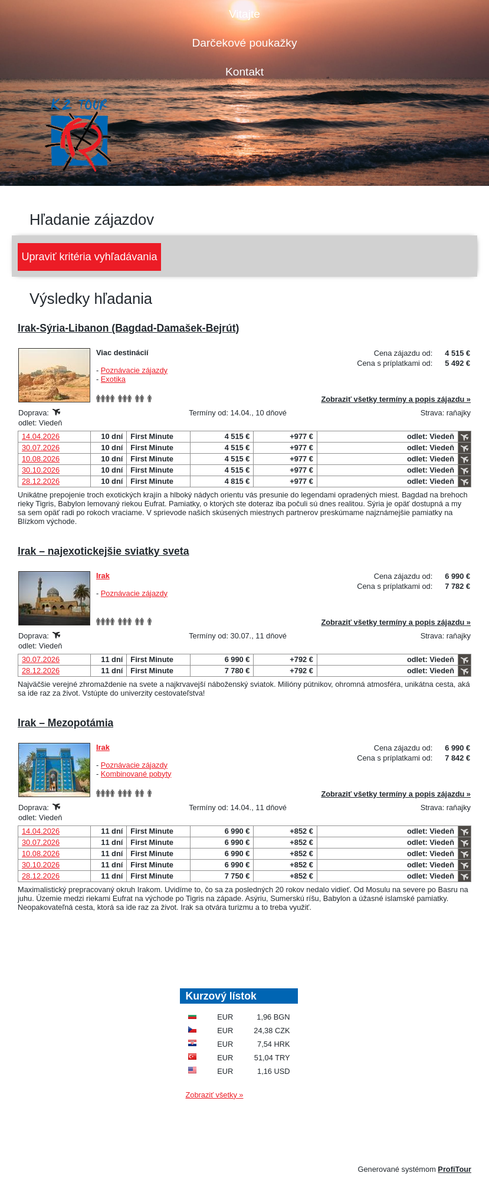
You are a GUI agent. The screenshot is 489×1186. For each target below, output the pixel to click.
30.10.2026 (41, 470)
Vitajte (244, 14)
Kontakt (244, 71)
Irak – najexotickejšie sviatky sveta (103, 551)
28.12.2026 (41, 481)
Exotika (113, 379)
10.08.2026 (41, 458)
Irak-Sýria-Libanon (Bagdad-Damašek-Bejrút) (128, 328)
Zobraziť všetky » (215, 1094)
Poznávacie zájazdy (134, 370)
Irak (103, 575)
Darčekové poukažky (244, 43)
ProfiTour (454, 1169)
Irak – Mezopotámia (65, 723)
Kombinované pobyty (136, 773)
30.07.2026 (41, 447)
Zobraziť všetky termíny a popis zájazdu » (396, 399)
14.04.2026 (41, 436)
